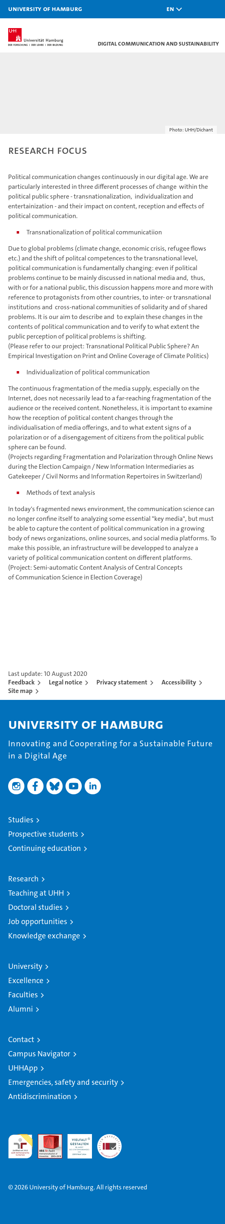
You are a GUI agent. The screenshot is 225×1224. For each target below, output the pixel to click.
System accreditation (109, 1142)
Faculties (23, 995)
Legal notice (65, 682)
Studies (20, 820)
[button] (172, 9)
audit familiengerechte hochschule (20, 1146)
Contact (21, 1039)
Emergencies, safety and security (63, 1082)
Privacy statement (121, 682)
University (25, 966)
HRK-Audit (75, 1142)
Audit (45, 1138)
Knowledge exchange (44, 936)
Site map (20, 690)
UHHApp (23, 1068)
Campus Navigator (39, 1054)
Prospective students (43, 834)
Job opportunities (37, 921)
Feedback (21, 682)
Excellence (26, 980)
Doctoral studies (35, 907)
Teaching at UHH (36, 893)
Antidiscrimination (39, 1096)
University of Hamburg (45, 8)
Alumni (20, 1009)
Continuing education (44, 848)
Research (23, 879)
